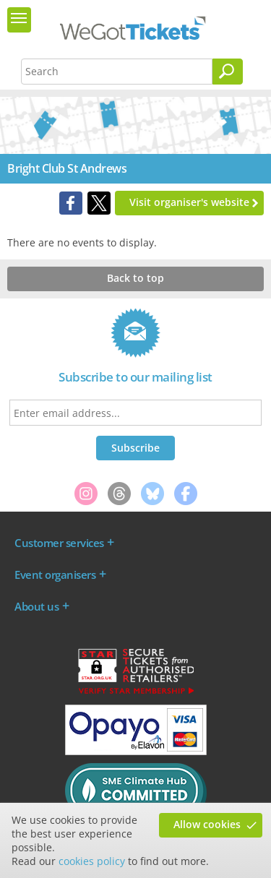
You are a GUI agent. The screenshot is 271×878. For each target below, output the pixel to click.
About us (36, 606)
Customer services (59, 542)
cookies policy (92, 861)
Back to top (135, 278)
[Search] (227, 72)
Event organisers (54, 574)
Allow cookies (207, 824)
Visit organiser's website (189, 202)
